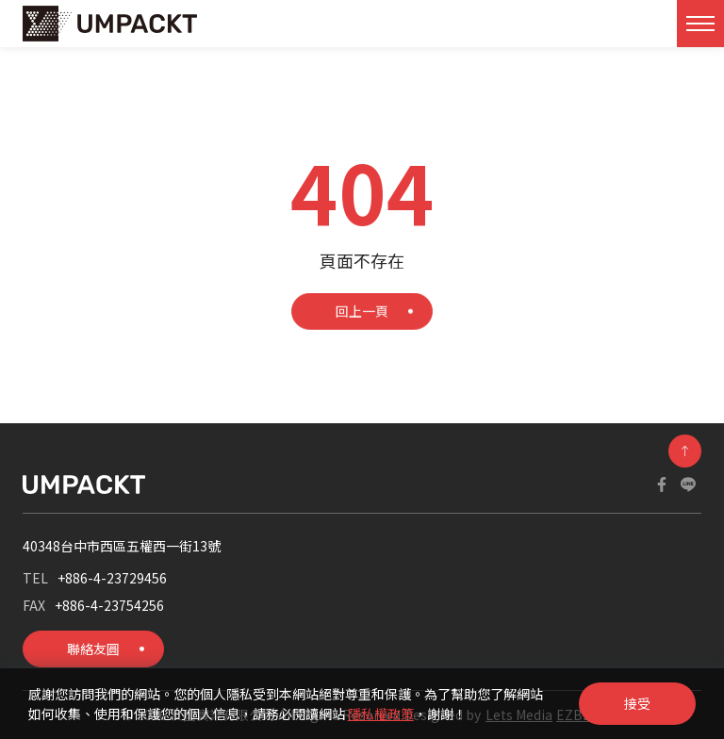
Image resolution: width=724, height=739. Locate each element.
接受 (637, 703)
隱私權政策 (381, 713)
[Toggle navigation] (700, 23)
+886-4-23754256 (109, 605)
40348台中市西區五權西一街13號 (122, 545)
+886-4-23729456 (112, 577)
